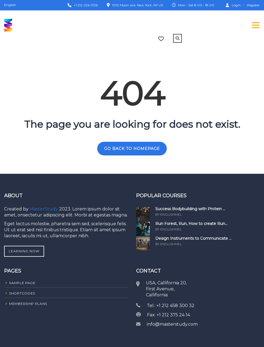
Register (253, 5)
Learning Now (24, 251)
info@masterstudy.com (172, 324)
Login (233, 5)
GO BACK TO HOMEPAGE (132, 148)
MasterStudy (44, 209)
